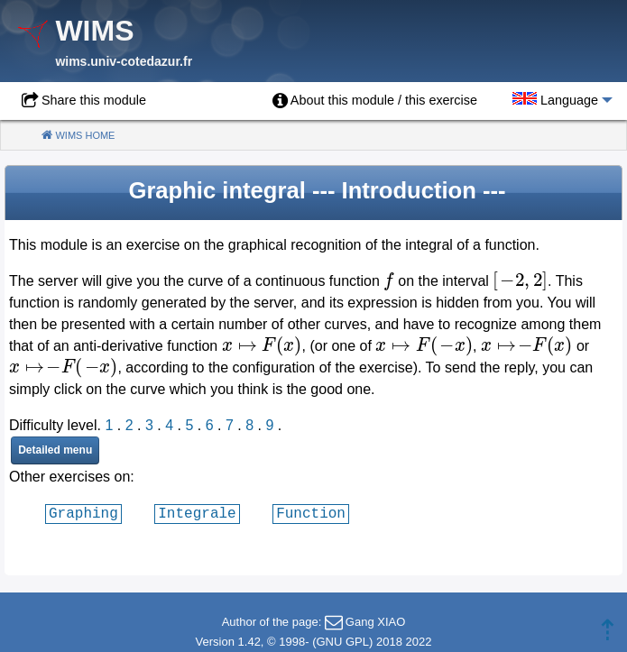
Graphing (83, 513)
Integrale (196, 513)
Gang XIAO (375, 622)
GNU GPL (342, 641)
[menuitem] (375, 101)
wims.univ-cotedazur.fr (123, 61)
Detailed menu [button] (55, 450)
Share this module (93, 100)
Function (311, 513)
